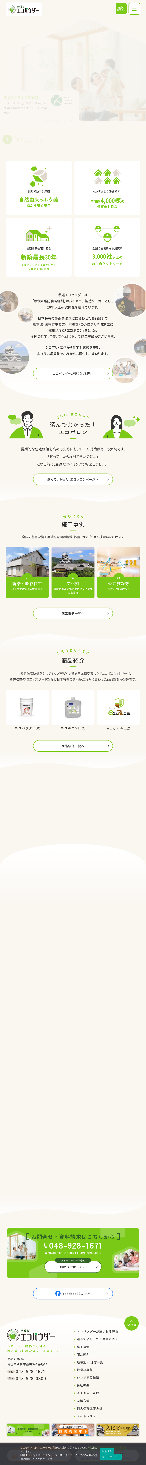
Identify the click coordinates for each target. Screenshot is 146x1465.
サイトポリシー (111, 1457)
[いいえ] (141, 1454)
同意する (107, 1451)
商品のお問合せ (121, 9)
